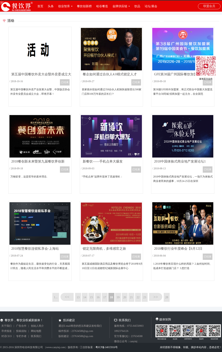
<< (67, 297)
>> (155, 297)
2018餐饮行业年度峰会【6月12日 (178, 248)
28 (166, 297)
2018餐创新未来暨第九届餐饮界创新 (38, 161)
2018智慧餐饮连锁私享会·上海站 (35, 248)
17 (104, 297)
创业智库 (64, 6)
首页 (40, 6)
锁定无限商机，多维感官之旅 (104, 248)
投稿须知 (21, 331)
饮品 (137, 6)
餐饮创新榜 (84, 6)
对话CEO (6, 336)
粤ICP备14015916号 (106, 347)
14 (84, 297)
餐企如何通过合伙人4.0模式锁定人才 (110, 74)
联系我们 (36, 336)
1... (56, 297)
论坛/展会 (151, 6)
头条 (51, 6)
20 (124, 297)
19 (118, 297)
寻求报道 (6, 331)
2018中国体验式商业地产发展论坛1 (180, 161)
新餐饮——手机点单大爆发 (103, 161)
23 (144, 297)
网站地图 (36, 331)
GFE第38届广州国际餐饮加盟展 (177, 74)
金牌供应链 (119, 6)
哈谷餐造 (102, 6)
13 (78, 297)
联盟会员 (209, 6)
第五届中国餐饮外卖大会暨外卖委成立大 (41, 74)
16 (98, 297)
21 (131, 297)
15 (91, 297)
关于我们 (6, 325)
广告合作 (21, 325)
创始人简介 (37, 325)
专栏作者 (21, 336)
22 (138, 297)
